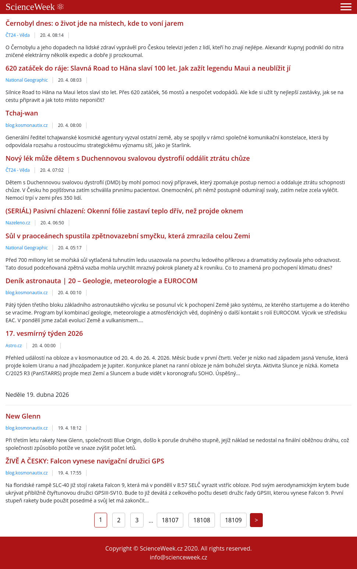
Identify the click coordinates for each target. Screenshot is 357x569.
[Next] (256, 520)
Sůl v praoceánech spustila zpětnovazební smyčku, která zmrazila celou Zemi (128, 235)
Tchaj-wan (22, 113)
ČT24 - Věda (18, 35)
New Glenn (23, 416)
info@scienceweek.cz (178, 557)
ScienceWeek (35, 7)
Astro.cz (14, 345)
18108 (201, 520)
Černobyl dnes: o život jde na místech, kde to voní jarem (95, 23)
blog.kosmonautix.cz (26, 125)
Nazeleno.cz (18, 223)
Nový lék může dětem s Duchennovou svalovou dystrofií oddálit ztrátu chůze (128, 158)
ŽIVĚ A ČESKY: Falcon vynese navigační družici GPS (85, 460)
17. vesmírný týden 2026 (44, 333)
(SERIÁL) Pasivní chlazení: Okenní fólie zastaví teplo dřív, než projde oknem (124, 210)
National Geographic (27, 80)
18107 (170, 520)
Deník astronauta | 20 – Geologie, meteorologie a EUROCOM (102, 280)
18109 (233, 520)
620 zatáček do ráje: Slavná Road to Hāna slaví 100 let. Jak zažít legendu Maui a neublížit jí (148, 68)
